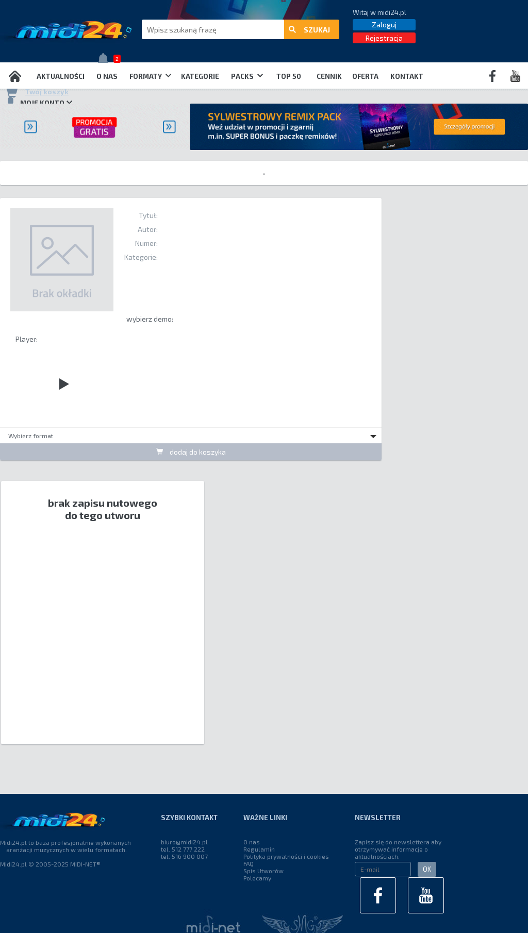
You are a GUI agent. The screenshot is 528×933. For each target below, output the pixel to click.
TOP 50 (288, 76)
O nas (107, 76)
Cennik (329, 76)
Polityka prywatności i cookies (286, 856)
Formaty (150, 76)
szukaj (309, 29)
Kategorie (200, 76)
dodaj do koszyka (191, 451)
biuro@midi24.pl (184, 841)
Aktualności (61, 76)
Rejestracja (384, 38)
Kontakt (406, 76)
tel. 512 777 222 (183, 849)
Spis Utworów (263, 870)
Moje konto (38, 102)
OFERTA (365, 76)
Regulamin (259, 849)
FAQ (248, 863)
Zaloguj (384, 24)
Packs (247, 76)
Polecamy (257, 877)
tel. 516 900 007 (184, 856)
